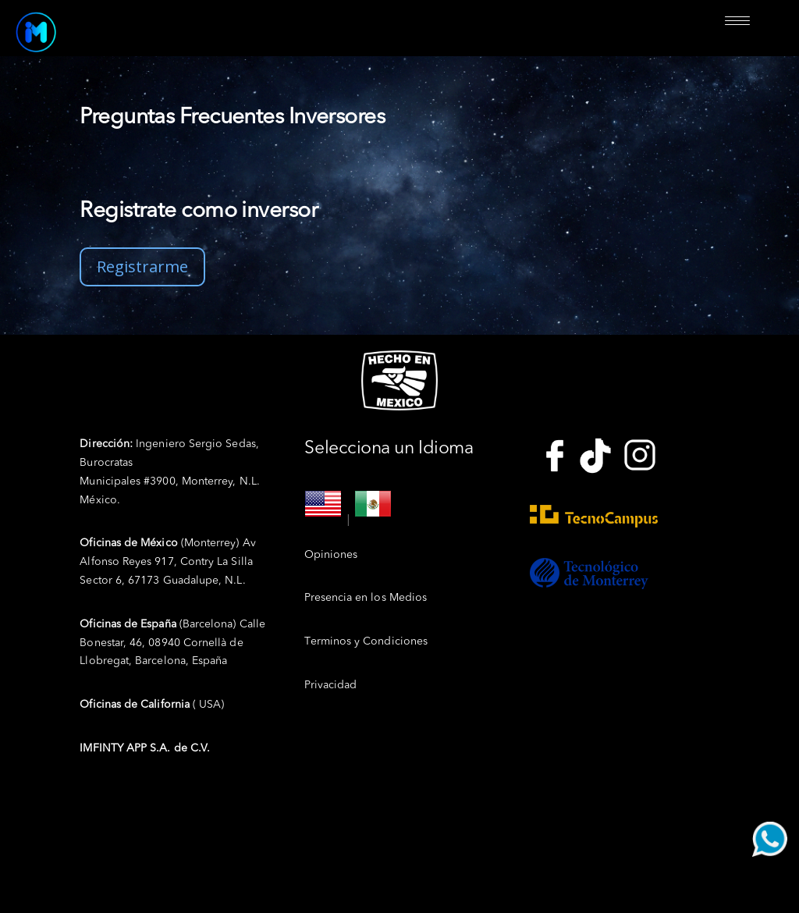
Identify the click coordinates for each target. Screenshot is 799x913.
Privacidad (330, 685)
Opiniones (330, 554)
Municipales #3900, (130, 481)
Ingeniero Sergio (152, 444)
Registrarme (142, 266)
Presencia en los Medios (365, 597)
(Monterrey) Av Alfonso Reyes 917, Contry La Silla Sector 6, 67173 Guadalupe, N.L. (167, 562)
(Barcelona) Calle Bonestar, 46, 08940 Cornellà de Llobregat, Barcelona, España (172, 643)
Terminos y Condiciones (366, 641)
